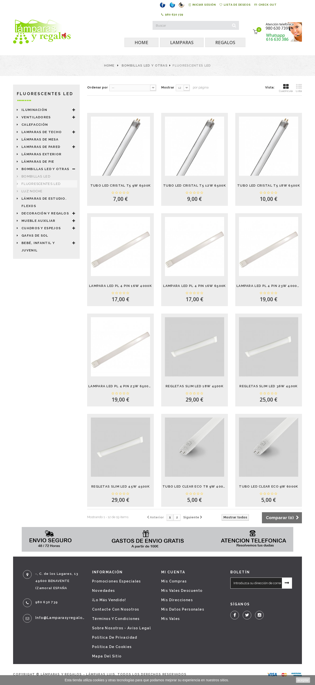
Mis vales (170, 619)
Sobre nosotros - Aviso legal (121, 628)
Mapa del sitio (107, 656)
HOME (141, 42)
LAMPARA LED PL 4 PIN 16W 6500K (194, 286)
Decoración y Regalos (45, 213)
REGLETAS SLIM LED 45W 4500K (120, 486)
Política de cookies (112, 647)
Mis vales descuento (182, 591)
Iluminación (34, 110)
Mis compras (174, 581)
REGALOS (225, 42)
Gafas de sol (34, 235)
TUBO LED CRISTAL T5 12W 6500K (194, 185)
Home (109, 65)
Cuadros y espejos (41, 228)
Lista (299, 88)
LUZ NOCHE (32, 191)
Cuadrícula (286, 88)
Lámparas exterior (41, 154)
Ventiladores (36, 117)
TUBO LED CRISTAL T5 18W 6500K (268, 185)
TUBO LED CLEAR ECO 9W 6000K (268, 486)
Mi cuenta (173, 572)
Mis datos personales (182, 609)
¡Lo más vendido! (109, 600)
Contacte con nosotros (115, 609)
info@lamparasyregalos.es (60, 618)
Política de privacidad (114, 637)
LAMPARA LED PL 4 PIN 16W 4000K (120, 286)
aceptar (303, 680)
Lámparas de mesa (40, 139)
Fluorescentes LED (41, 184)
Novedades (103, 591)
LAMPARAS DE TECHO (41, 132)
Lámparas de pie (37, 161)
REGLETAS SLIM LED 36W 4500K (268, 386)
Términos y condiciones (116, 619)
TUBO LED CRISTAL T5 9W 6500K (120, 185)
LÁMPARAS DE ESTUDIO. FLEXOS (44, 202)
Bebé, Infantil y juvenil (38, 246)
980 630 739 (172, 15)
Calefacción (34, 124)
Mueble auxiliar (38, 221)
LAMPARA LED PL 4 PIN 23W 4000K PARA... (268, 286)
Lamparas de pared (40, 147)
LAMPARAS (182, 42)
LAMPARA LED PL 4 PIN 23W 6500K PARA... (120, 386)
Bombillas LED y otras (145, 65)
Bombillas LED (36, 176)
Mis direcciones (177, 600)
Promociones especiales (116, 581)
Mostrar (167, 87)
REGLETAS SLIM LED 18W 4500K (194, 386)
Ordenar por (97, 87)
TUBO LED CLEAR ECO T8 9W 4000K (194, 486)
